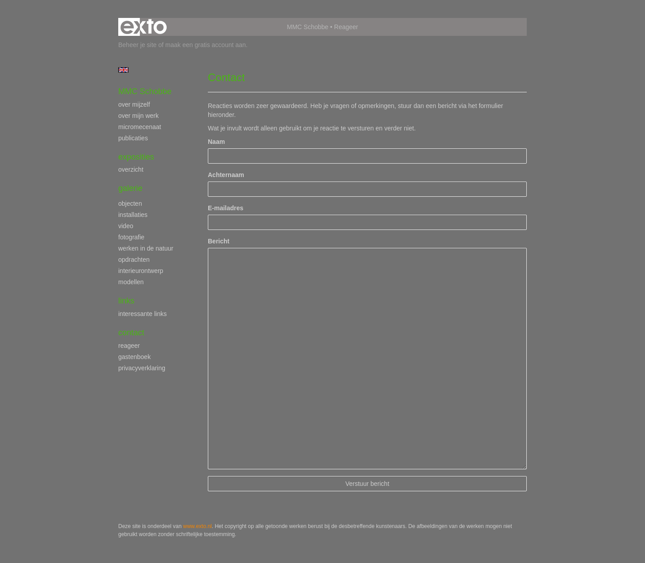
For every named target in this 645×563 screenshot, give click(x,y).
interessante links (142, 313)
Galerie (130, 188)
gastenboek (134, 356)
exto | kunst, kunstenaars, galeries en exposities (143, 27)
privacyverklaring (141, 368)
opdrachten (134, 259)
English (123, 70)
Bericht (218, 241)
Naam (216, 141)
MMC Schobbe (308, 26)
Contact (131, 332)
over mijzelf (134, 104)
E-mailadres (225, 208)
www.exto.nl (197, 526)
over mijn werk (138, 115)
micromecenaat (139, 126)
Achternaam (226, 174)
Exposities (136, 156)
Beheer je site (137, 44)
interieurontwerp (140, 270)
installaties (132, 214)
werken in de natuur (145, 248)
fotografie (131, 237)
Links (126, 300)
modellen (131, 282)
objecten (130, 203)
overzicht (130, 169)
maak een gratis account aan (205, 44)
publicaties (133, 138)
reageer (129, 345)
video (125, 226)
